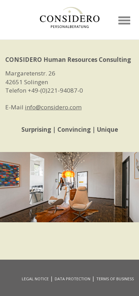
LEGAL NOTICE (35, 278)
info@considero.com (53, 107)
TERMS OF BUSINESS (115, 278)
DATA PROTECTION (72, 278)
